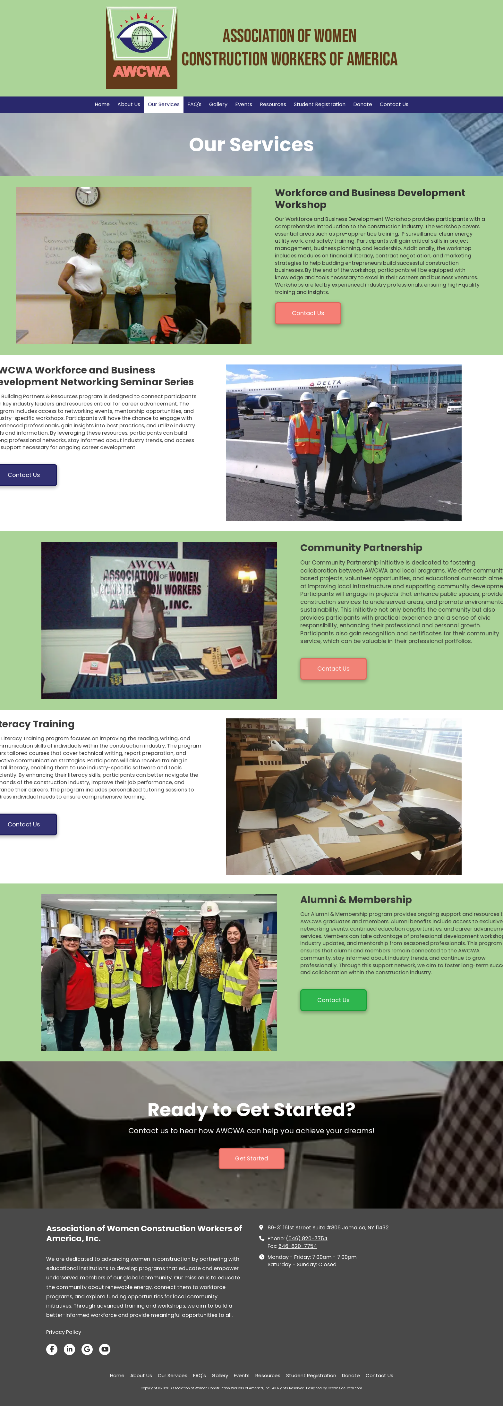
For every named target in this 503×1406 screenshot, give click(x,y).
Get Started (251, 1131)
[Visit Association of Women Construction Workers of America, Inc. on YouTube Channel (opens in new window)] (104, 1349)
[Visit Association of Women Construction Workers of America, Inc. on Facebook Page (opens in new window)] (51, 1349)
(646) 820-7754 (307, 1238)
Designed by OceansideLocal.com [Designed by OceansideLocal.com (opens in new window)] (334, 1388)
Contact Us (308, 313)
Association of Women (289, 36)
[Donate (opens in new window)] (362, 104)
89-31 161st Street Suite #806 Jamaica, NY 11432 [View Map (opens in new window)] (328, 1227)
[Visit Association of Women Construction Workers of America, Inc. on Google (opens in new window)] (87, 1349)
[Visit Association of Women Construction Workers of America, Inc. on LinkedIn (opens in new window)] (69, 1349)
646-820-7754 (297, 1246)
